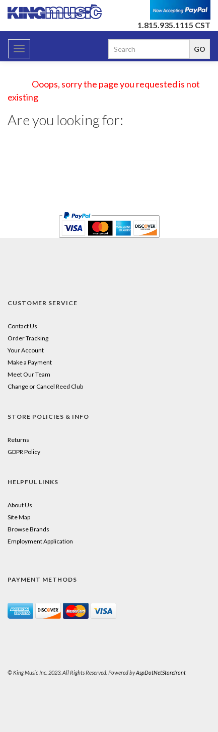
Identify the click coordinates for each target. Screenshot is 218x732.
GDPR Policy (24, 451)
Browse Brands (28, 529)
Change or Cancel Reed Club (45, 386)
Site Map (19, 517)
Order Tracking (28, 338)
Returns (18, 439)
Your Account (26, 350)
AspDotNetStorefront (161, 672)
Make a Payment (30, 362)
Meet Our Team (29, 374)
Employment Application (40, 541)
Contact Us (22, 326)
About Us (20, 505)
